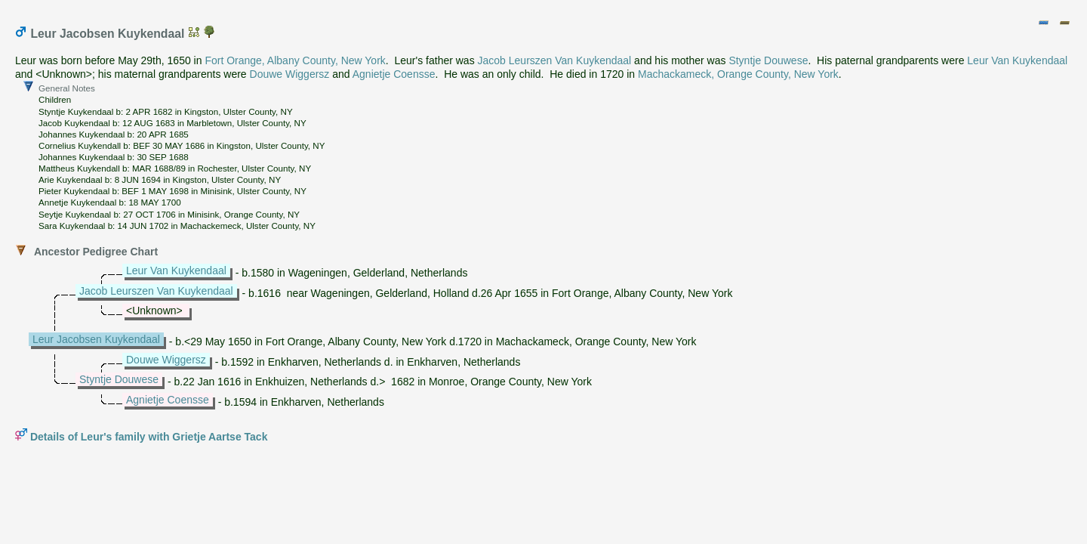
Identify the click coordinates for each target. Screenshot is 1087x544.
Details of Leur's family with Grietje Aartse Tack (149, 437)
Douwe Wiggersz (290, 74)
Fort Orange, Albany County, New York (295, 60)
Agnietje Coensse (394, 74)
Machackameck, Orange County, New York (738, 74)
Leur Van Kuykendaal (1017, 60)
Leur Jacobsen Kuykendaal (96, 339)
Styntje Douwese (768, 60)
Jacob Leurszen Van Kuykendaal (555, 60)
